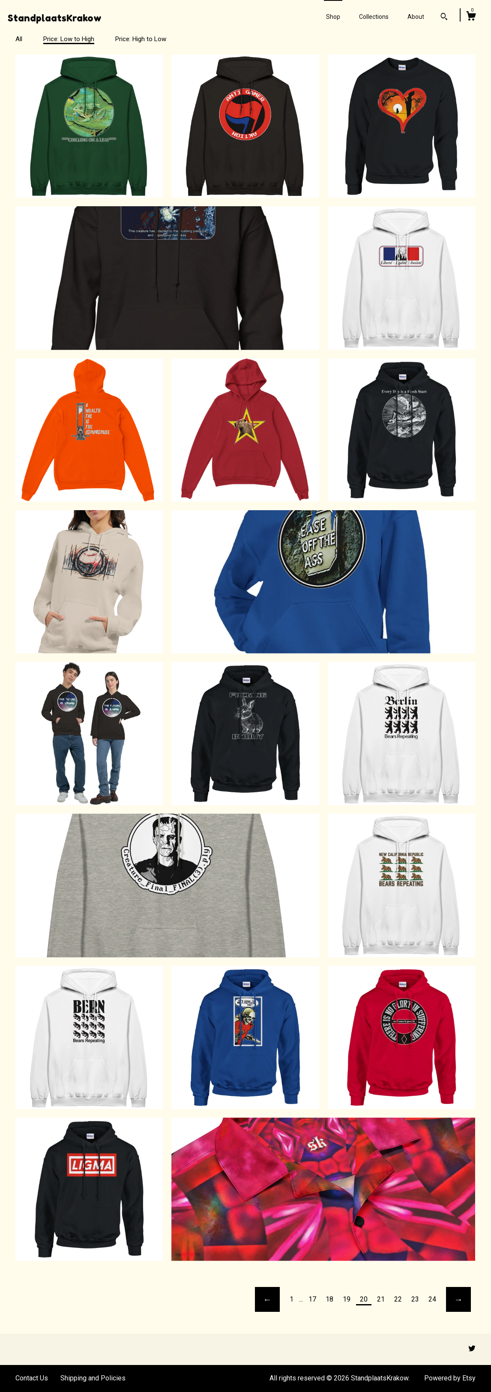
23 (415, 1299)
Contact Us (31, 1378)
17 (312, 1299)
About (415, 16)
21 (381, 1299)
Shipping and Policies (93, 1378)
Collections (374, 16)
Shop (333, 16)
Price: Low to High (68, 39)
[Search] (444, 17)
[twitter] (472, 1349)
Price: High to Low (140, 39)
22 (398, 1299)
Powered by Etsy (450, 1378)
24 (432, 1299)
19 (346, 1299)
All (18, 39)
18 (329, 1299)
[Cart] (471, 17)
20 (364, 1299)
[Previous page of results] (267, 1299)
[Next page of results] (458, 1299)
